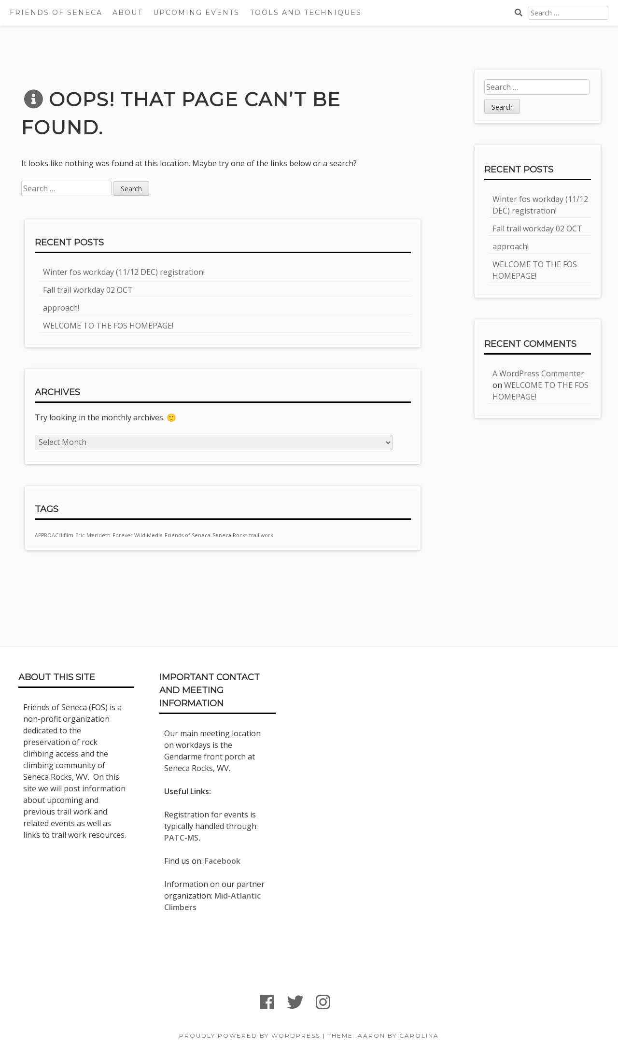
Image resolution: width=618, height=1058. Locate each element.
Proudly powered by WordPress (249, 1035)
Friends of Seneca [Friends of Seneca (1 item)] (188, 535)
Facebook (222, 861)
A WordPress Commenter (538, 373)
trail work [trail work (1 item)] (261, 535)
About (127, 12)
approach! (61, 307)
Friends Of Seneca (56, 12)
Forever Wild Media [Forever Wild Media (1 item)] (137, 535)
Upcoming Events (196, 12)
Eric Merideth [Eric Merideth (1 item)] (93, 535)
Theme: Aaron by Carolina (383, 1035)
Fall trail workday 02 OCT (88, 290)
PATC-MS (181, 837)
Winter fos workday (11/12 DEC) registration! (124, 272)
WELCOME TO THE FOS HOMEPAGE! (108, 325)
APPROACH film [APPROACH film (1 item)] (54, 535)
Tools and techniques (306, 12)
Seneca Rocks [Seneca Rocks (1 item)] (229, 535)
